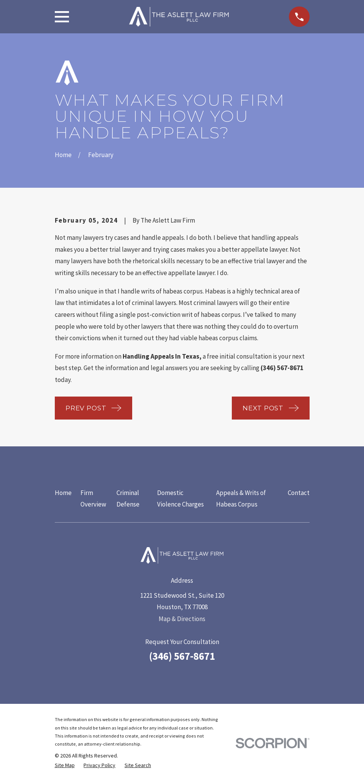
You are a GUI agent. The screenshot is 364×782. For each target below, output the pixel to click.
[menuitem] (65, 766)
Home (63, 493)
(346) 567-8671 (182, 655)
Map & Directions (182, 619)
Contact (299, 493)
